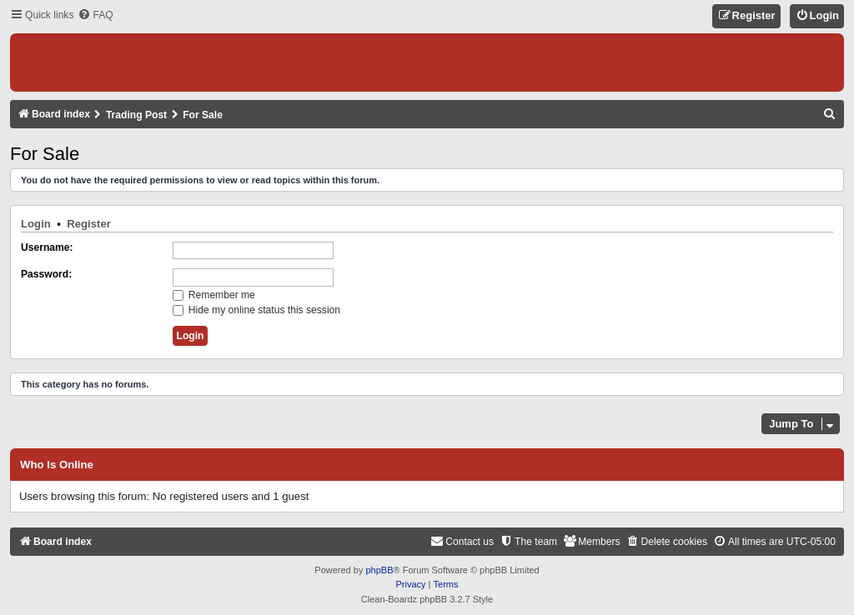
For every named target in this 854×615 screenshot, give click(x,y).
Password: (46, 274)
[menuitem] (95, 15)
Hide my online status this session (257, 310)
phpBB (379, 570)
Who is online (56, 465)
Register (89, 224)
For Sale (44, 153)
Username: (47, 247)
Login (36, 224)
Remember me (214, 295)
